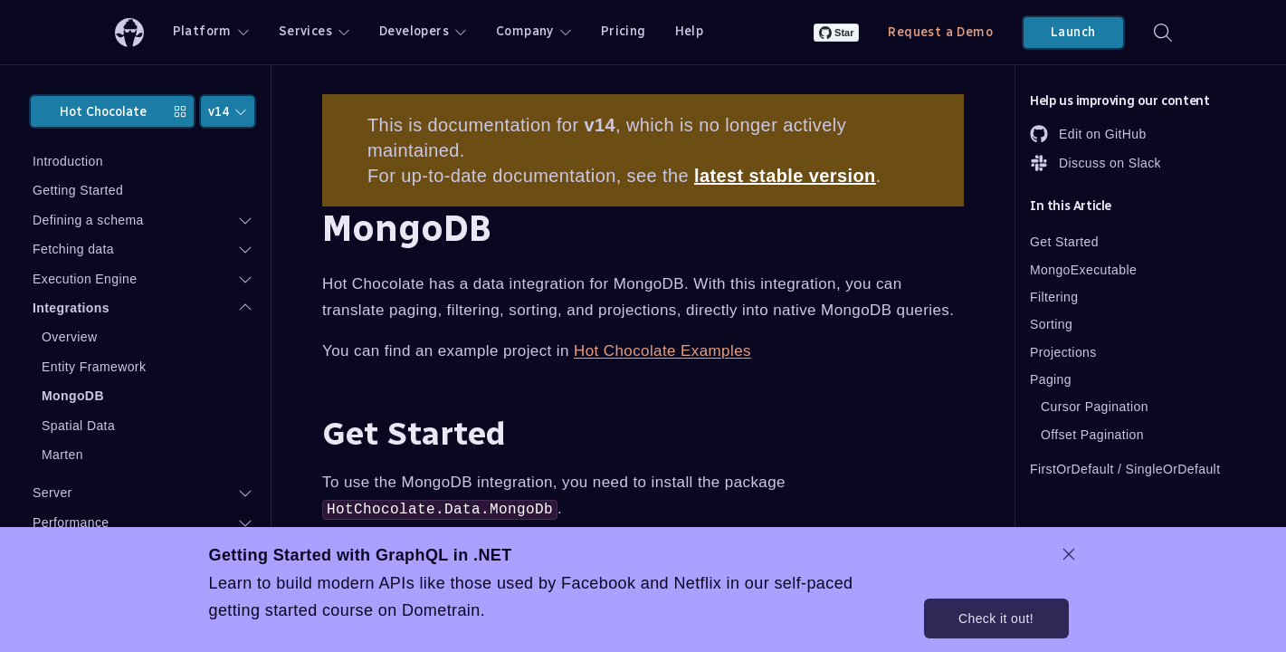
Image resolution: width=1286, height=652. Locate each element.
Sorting (1051, 324)
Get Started (1064, 242)
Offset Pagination (1092, 434)
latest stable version (785, 176)
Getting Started (78, 190)
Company (534, 31)
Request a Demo (940, 32)
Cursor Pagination (1094, 406)
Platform (211, 31)
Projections (1063, 352)
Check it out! (996, 618)
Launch (1073, 32)
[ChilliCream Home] (129, 32)
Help (689, 31)
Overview (70, 337)
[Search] (1163, 32)
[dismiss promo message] (1069, 554)
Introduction (68, 161)
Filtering (1054, 297)
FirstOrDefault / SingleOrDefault (1125, 469)
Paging (1051, 379)
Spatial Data (78, 425)
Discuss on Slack (1095, 163)
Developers (423, 31)
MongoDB (73, 395)
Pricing (623, 31)
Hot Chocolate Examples (662, 351)
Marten (62, 454)
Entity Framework (94, 367)
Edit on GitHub (1088, 134)
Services (314, 31)
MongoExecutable (1083, 270)
